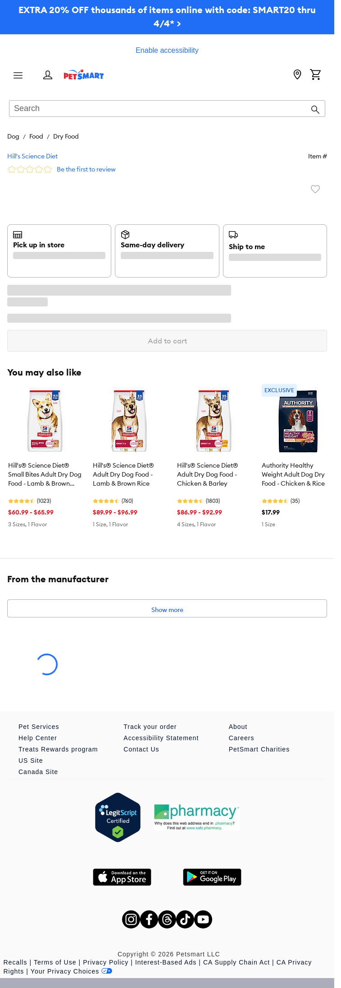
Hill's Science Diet (32, 156)
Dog (13, 136)
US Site (30, 760)
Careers (242, 738)
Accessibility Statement (161, 738)
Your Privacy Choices (72, 971)
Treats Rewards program (58, 749)
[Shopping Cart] (315, 75)
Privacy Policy (105, 962)
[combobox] (167, 109)
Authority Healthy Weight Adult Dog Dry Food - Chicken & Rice (293, 474)
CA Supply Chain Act (236, 962)
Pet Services (38, 726)
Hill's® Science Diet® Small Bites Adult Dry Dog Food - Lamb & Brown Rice (45, 474)
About (238, 726)
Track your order (150, 726)
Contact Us (141, 749)
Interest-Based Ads (165, 962)
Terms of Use (55, 962)
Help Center (37, 738)
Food (36, 136)
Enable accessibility (167, 50)
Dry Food (66, 136)
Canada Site (38, 771)
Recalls (15, 962)
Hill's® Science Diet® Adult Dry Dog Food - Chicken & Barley (207, 474)
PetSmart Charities (259, 749)
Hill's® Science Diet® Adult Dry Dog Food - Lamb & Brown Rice (123, 474)
